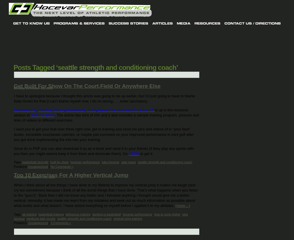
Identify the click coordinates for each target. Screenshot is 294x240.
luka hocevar (110, 162)
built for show (59, 162)
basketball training (51, 214)
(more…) (182, 205)
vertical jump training (127, 218)
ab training (29, 214)
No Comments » (61, 166)
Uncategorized (38, 166)
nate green (128, 162)
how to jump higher (167, 214)
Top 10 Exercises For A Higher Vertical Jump (71, 175)
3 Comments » (60, 223)
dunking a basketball (106, 214)
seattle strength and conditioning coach (165, 162)
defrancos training (78, 214)
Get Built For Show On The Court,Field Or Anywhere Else (87, 86)
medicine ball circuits (41, 218)
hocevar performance (85, 162)
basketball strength (35, 162)
